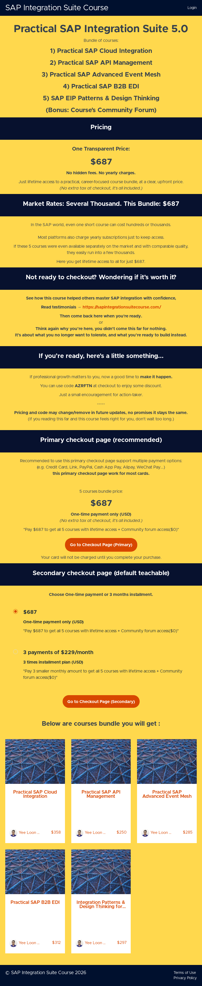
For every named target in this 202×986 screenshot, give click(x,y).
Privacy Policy (185, 978)
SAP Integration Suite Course (56, 8)
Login (192, 8)
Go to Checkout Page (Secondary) (101, 702)
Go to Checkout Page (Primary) (101, 545)
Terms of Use (185, 973)
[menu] (190, 8)
